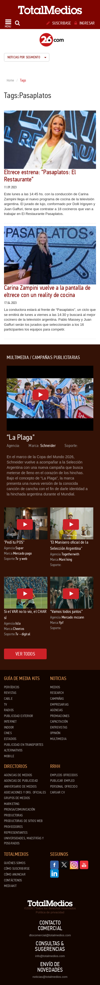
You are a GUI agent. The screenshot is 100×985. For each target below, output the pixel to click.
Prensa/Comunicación (19, 809)
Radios (9, 710)
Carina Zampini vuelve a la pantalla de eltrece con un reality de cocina (47, 291)
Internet (10, 721)
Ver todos (25, 654)
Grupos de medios (17, 798)
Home (10, 80)
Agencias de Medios (18, 775)
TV (5, 704)
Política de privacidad (50, 912)
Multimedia (58, 739)
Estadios (10, 739)
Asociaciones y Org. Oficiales (25, 792)
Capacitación (59, 721)
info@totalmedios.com (50, 956)
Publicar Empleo (62, 781)
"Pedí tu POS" (14, 542)
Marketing (11, 804)
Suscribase (58, 23)
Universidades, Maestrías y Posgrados (24, 840)
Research (57, 693)
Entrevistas (58, 727)
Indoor (9, 727)
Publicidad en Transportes (23, 745)
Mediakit (10, 886)
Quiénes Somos (14, 863)
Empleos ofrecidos (64, 775)
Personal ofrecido (63, 786)
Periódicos (11, 687)
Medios (55, 687)
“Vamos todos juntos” (66, 611)
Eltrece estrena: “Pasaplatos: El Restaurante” (40, 175)
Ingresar (84, 23)
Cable (8, 699)
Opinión (55, 733)
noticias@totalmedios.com (50, 976)
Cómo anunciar (15, 874)
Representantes (15, 833)
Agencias (56, 710)
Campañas (57, 699)
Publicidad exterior (18, 716)
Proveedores (13, 827)
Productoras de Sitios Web (23, 821)
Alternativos (13, 750)
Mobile (9, 756)
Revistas (10, 693)
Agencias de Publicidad (21, 781)
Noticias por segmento (26, 57)
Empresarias (59, 704)
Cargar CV (57, 792)
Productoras (13, 815)
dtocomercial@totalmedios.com (50, 935)
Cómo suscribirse (17, 868)
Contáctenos (13, 880)
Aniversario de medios (20, 786)
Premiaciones (60, 716)
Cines (8, 733)
